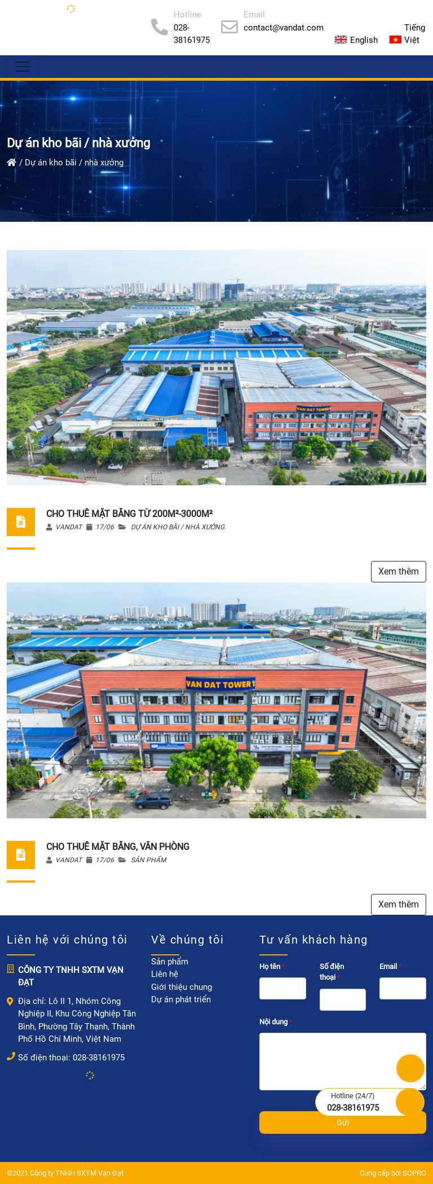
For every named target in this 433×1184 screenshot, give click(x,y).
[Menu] (22, 66)
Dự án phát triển (181, 999)
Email (391, 966)
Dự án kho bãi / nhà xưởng (177, 527)
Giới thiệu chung (181, 987)
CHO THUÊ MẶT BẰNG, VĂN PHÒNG (117, 846)
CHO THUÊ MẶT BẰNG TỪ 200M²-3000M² (129, 513)
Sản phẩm (148, 860)
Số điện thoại (332, 972)
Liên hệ (164, 974)
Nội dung (276, 1022)
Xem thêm (398, 571)
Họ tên (273, 966)
